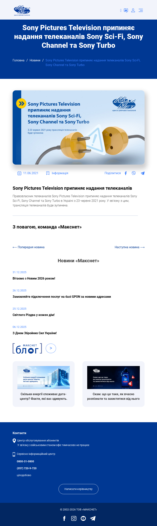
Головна (18, 60)
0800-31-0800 (25, 461)
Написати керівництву (78, 489)
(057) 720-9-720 (27, 468)
